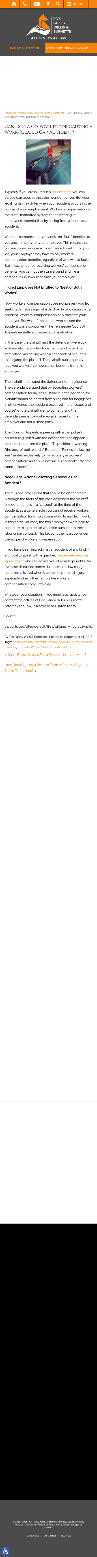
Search (58, 4)
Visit (48, 4)
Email (36, 4)
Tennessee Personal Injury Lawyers (23, 112)
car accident (61, 191)
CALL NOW (67, 48)
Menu (78, 4)
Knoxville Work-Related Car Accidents (44, 647)
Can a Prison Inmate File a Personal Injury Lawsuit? (46, 654)
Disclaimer (50, 1535)
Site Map (65, 1535)
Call (25, 4)
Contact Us (32, 1535)
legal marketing (58, 1524)
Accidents (58, 112)
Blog (47, 112)
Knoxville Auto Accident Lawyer (35, 642)
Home (14, 4)
